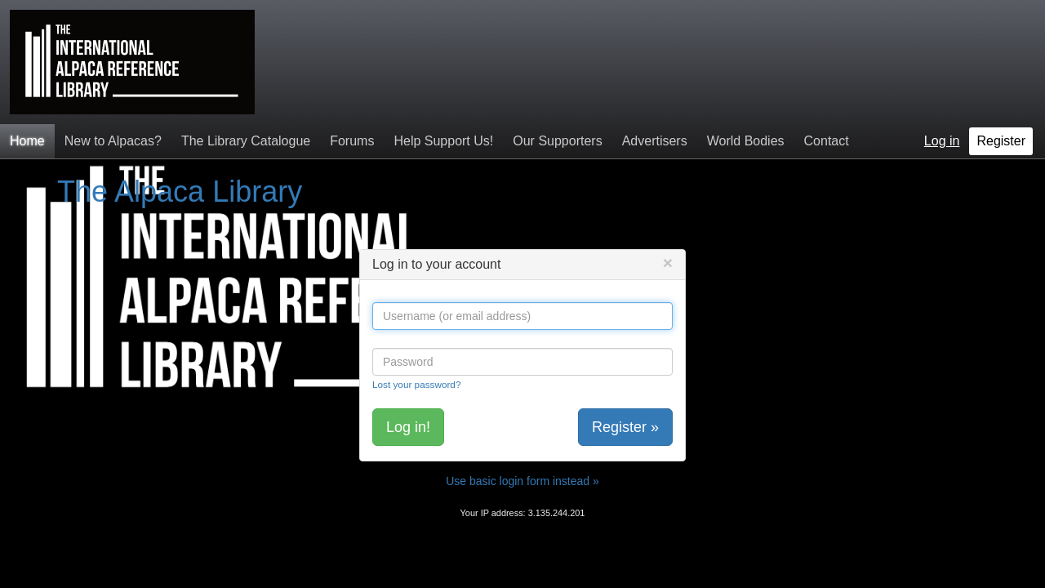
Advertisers (654, 141)
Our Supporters (557, 141)
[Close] (668, 262)
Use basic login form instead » (522, 481)
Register (1000, 141)
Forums (352, 141)
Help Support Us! (443, 141)
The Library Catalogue (245, 141)
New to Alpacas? (113, 141)
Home (27, 141)
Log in (942, 141)
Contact (826, 141)
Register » (625, 427)
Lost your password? (416, 384)
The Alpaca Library (179, 191)
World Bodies (746, 141)
